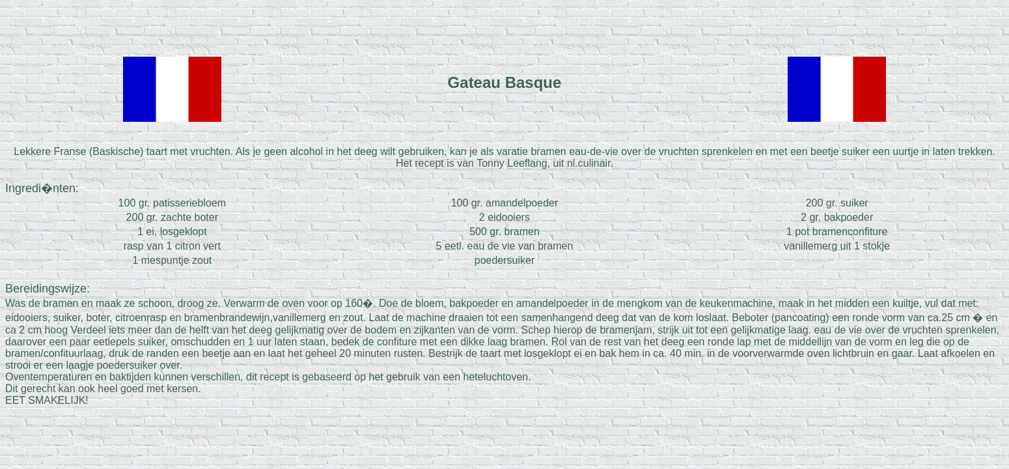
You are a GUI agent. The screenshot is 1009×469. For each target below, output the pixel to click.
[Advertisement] (504, 24)
